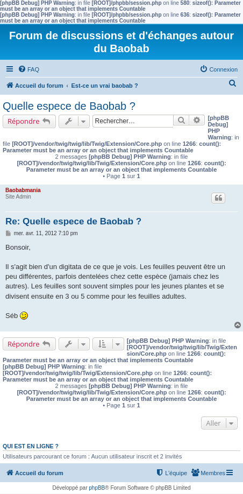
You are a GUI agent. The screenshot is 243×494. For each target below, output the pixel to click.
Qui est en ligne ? (31, 446)
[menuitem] (28, 69)
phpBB (97, 488)
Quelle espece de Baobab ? (69, 106)
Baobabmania (23, 190)
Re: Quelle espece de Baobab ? (73, 221)
